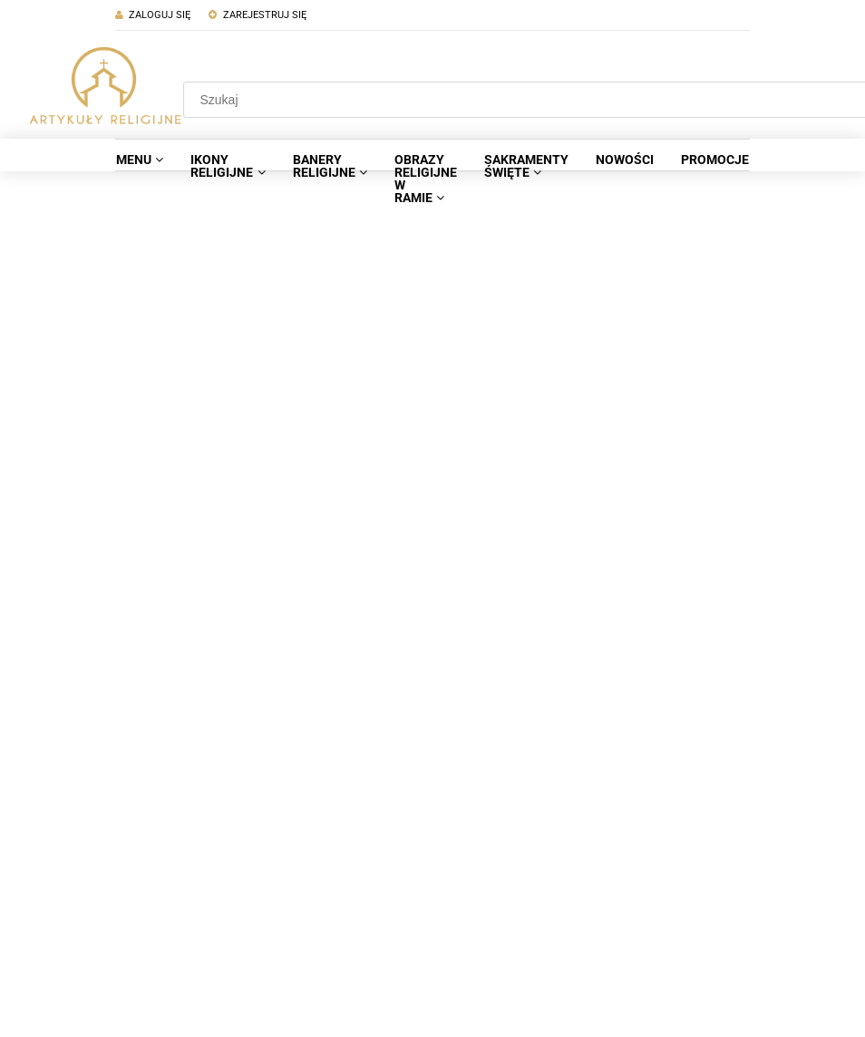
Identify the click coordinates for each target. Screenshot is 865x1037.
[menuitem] (139, 159)
